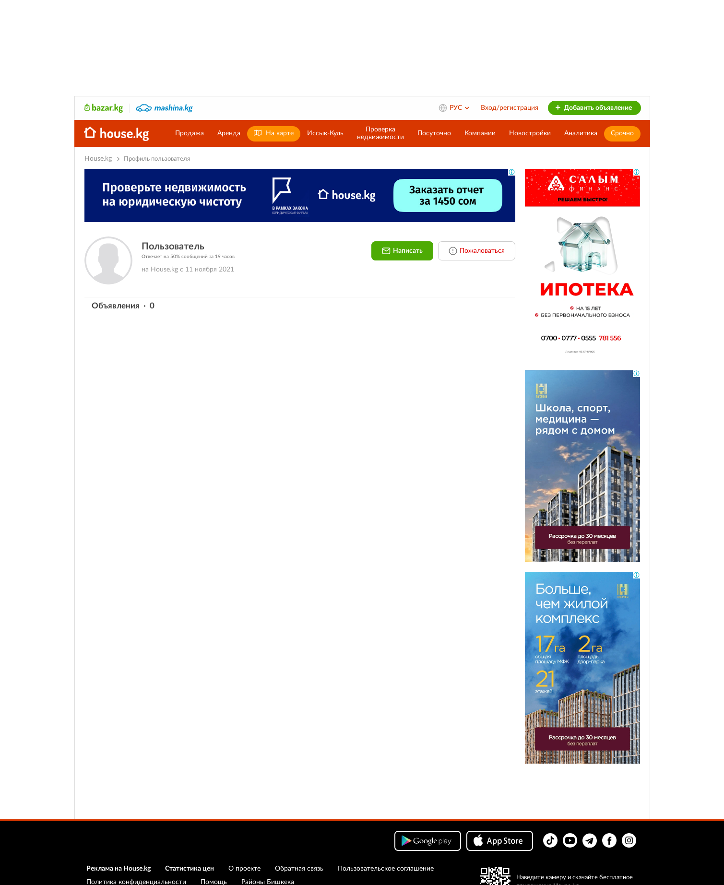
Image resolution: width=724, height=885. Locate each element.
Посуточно (434, 133)
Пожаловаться (477, 251)
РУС (460, 108)
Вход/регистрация (509, 108)
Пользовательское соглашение (386, 868)
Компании (480, 133)
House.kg (98, 158)
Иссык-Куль (325, 133)
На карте (274, 133)
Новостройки (530, 133)
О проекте (244, 868)
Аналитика (580, 133)
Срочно (622, 133)
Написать (402, 251)
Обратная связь (299, 868)
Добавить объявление (593, 108)
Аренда (228, 133)
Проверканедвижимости (380, 133)
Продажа (189, 133)
